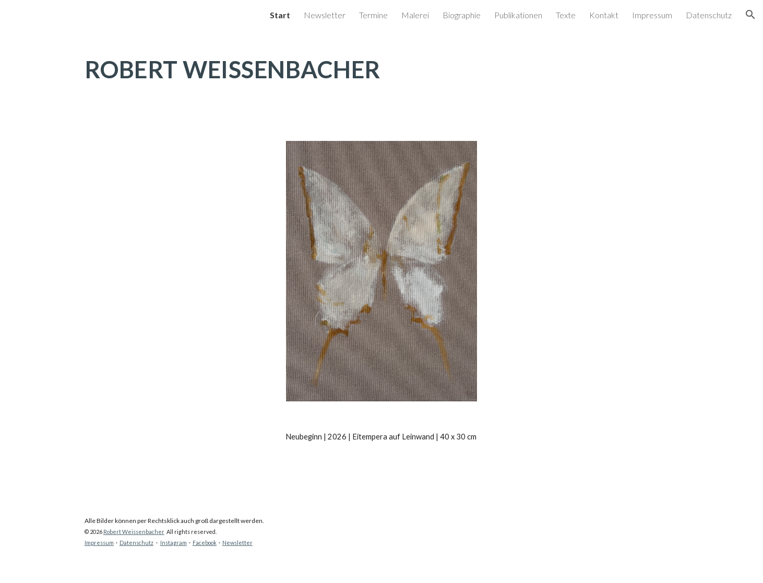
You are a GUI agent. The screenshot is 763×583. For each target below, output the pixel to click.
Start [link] (280, 15)
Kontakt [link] (603, 15)
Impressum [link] (652, 15)
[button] (750, 14)
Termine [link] (373, 15)
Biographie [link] (462, 15)
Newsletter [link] (324, 15)
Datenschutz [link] (709, 15)
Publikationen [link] (518, 15)
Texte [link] (566, 15)
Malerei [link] (415, 15)
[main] (381, 79)
